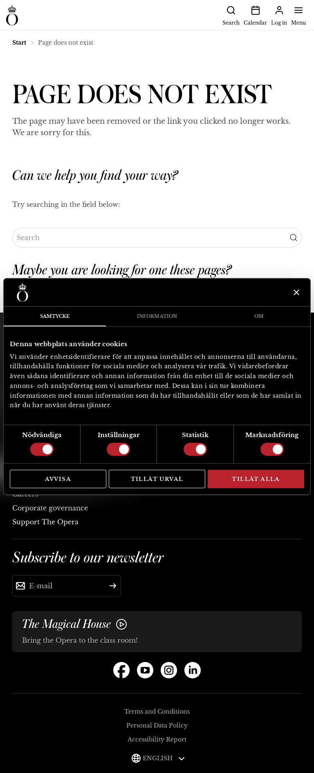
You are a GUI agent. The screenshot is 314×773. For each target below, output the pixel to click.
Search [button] (231, 15)
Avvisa (58, 479)
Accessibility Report (157, 739)
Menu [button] (298, 15)
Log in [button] (279, 15)
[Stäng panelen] (295, 292)
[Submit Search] (293, 237)
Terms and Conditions (157, 711)
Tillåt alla (256, 479)
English (164, 758)
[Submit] (113, 585)
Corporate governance (50, 508)
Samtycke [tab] (55, 316)
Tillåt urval (157, 479)
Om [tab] (259, 316)
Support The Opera (45, 522)
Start (19, 42)
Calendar (255, 15)
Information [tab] (157, 316)
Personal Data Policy (157, 725)
